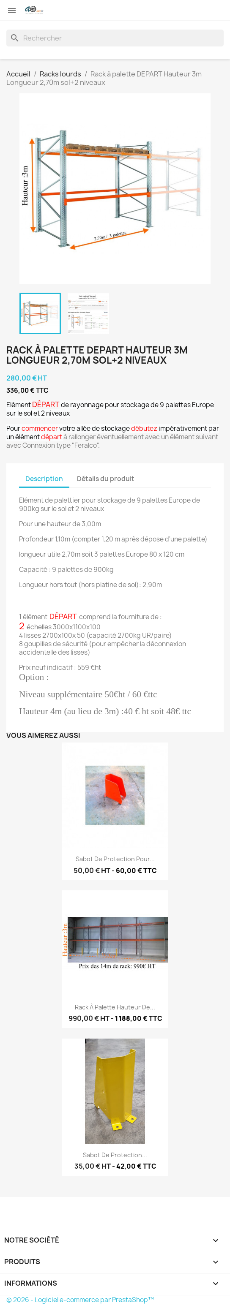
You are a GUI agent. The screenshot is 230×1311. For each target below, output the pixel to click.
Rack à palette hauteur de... (115, 1007)
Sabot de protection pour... (115, 859)
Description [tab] (44, 478)
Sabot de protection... (115, 1155)
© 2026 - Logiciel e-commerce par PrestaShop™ (80, 1299)
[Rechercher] (115, 38)
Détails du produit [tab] (105, 478)
